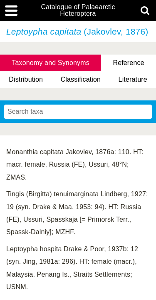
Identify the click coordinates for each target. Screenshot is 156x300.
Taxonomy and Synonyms (50, 62)
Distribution (26, 79)
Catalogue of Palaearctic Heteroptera (78, 10)
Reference (128, 62)
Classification (81, 79)
